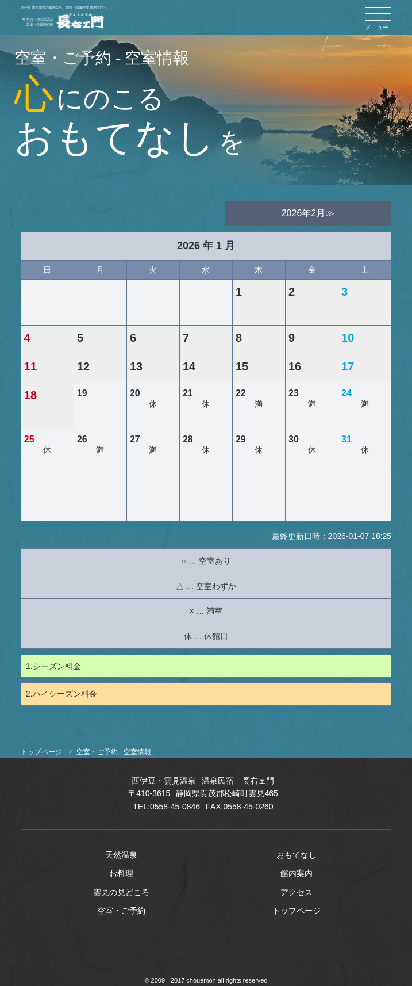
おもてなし (296, 854)
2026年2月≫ (308, 213)
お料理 (121, 873)
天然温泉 (121, 854)
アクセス (296, 892)
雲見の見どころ (121, 892)
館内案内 (296, 873)
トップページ (41, 752)
